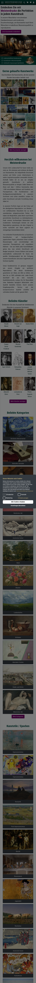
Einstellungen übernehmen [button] (18, 506)
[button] (23, 498)
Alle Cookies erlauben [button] (18, 502)
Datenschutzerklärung (21, 491)
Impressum (30, 491)
